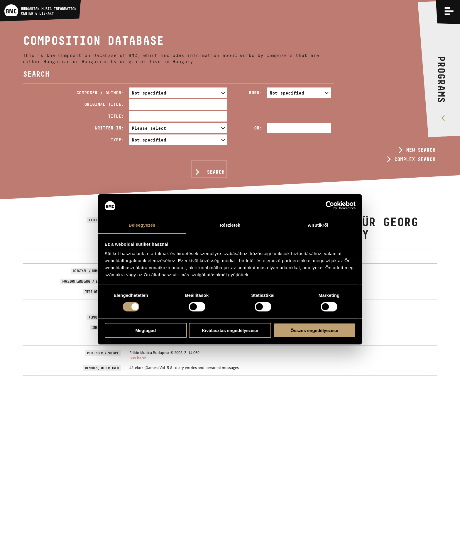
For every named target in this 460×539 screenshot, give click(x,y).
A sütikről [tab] (318, 225)
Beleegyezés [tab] (141, 225)
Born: (255, 92)
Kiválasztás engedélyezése (230, 330)
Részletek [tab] (230, 225)
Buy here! (137, 358)
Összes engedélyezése (314, 330)
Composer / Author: (100, 92)
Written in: (109, 128)
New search (420, 150)
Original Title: (104, 104)
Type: (117, 139)
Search (215, 172)
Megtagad (145, 330)
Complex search (414, 159)
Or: (258, 128)
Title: (116, 116)
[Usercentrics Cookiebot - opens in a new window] (330, 205)
